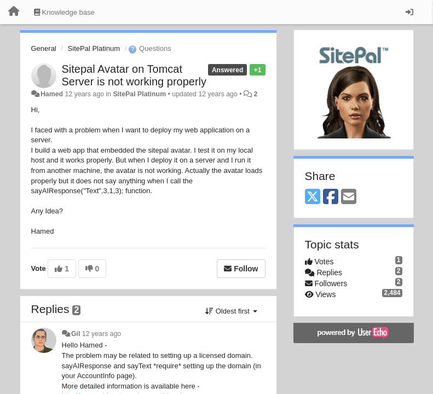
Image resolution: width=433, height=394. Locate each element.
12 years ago (101, 334)
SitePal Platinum (94, 48)
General (43, 48)
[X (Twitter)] (312, 197)
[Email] (348, 197)
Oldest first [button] (231, 311)
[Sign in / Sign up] (409, 12)
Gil (75, 334)
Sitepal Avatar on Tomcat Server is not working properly (134, 75)
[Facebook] (330, 197)
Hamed (52, 94)
